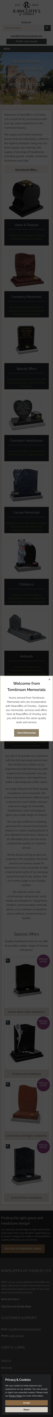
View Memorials (26, 732)
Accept (26, 1403)
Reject (26, 1409)
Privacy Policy (15, 1396)
